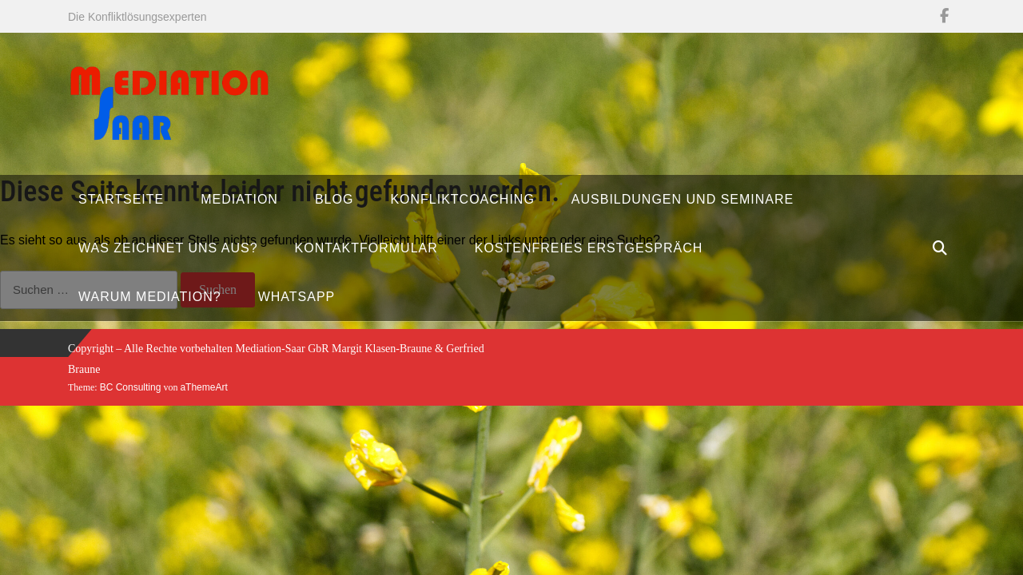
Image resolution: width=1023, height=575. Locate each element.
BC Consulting (130, 387)
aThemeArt (203, 387)
